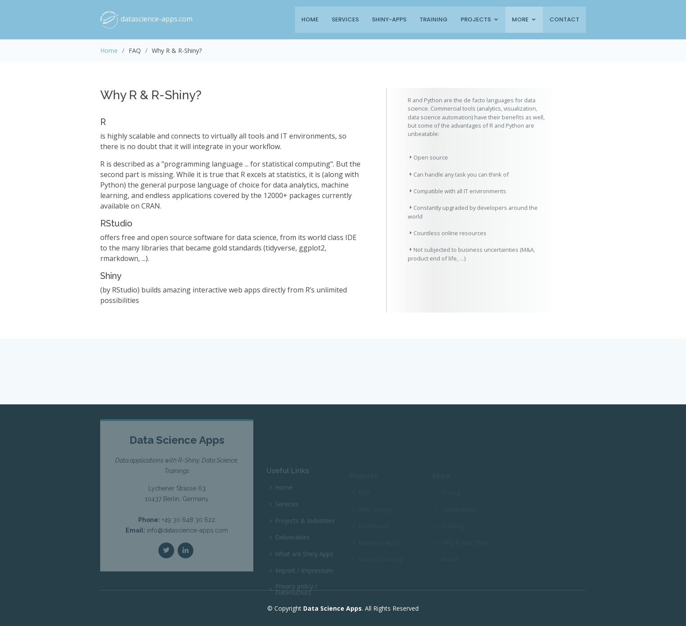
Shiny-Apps (389, 19)
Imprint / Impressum (304, 576)
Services (345, 19)
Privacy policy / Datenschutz (296, 594)
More (520, 19)
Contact (564, 19)
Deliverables (292, 542)
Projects (476, 19)
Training (434, 19)
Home (309, 19)
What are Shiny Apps (304, 559)
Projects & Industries (305, 526)
